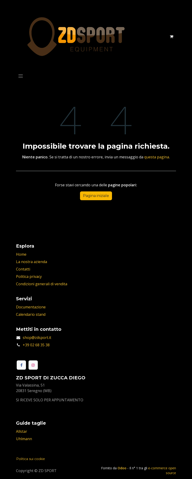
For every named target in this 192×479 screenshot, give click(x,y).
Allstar (21, 431)
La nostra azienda (31, 261)
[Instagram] (33, 365)
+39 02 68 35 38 (36, 344)
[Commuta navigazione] (20, 76)
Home (21, 254)
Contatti (23, 269)
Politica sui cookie (30, 459)
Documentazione (31, 307)
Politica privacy (29, 276)
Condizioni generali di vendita (41, 283)
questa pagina (156, 157)
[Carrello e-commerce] (171, 36)
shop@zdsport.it (37, 337)
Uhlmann (24, 438)
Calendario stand (30, 314)
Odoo (122, 468)
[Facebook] (21, 365)
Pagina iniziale (96, 195)
